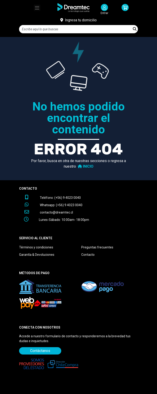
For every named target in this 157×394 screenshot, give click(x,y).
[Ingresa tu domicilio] (78, 20)
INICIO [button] (84, 166)
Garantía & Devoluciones (36, 254)
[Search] (75, 29)
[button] (125, 9)
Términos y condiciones (36, 247)
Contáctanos (40, 351)
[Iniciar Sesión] (104, 9)
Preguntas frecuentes (97, 247)
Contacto (88, 254)
